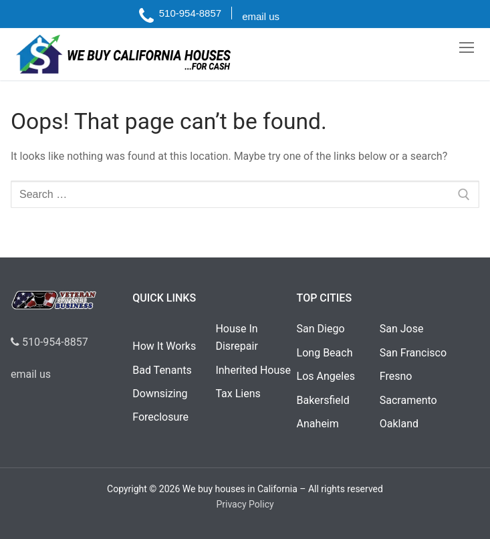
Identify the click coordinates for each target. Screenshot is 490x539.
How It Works (164, 346)
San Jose (402, 328)
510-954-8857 (49, 342)
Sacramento (408, 400)
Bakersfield (323, 400)
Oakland (399, 423)
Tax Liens (237, 393)
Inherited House (253, 370)
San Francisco (413, 352)
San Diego (321, 328)
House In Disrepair (236, 337)
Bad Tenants (161, 370)
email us (31, 374)
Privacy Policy (244, 504)
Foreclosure (160, 417)
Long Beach (325, 352)
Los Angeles (326, 376)
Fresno (396, 376)
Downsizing (159, 393)
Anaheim (318, 423)
